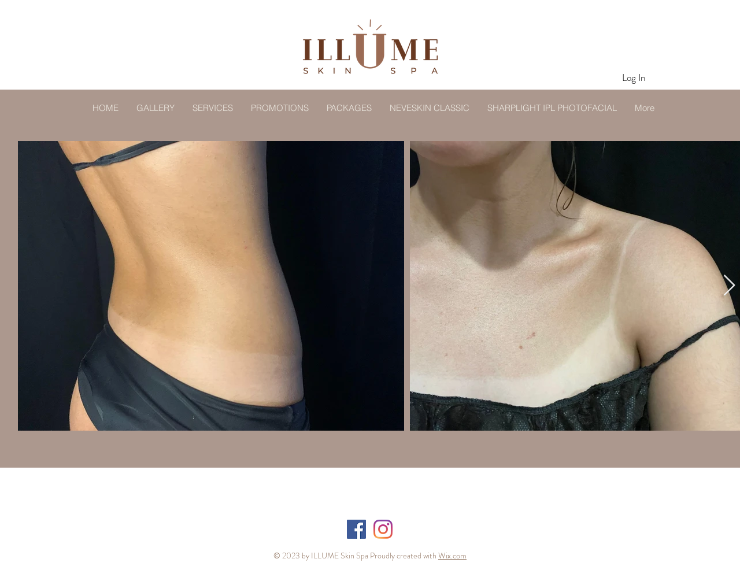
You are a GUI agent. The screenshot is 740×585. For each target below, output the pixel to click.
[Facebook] (356, 529)
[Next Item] (729, 286)
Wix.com (452, 555)
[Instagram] (383, 529)
